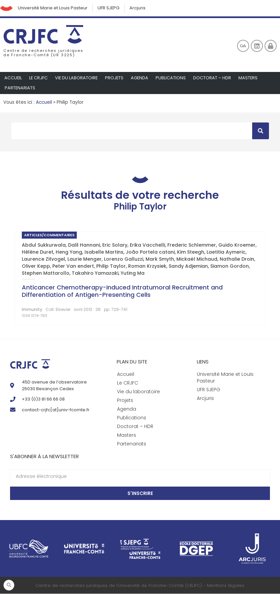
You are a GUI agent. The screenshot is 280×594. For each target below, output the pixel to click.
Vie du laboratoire (77, 78)
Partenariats (20, 88)
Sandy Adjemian (188, 266)
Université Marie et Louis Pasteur (53, 8)
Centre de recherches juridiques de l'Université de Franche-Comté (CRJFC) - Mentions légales (140, 586)
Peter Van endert (73, 266)
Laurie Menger (84, 259)
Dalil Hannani (84, 245)
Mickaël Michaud (196, 259)
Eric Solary (114, 245)
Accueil (13, 78)
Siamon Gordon (229, 266)
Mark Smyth (160, 259)
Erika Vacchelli (147, 245)
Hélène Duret (37, 252)
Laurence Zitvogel (43, 259)
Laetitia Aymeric (226, 252)
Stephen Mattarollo (45, 273)
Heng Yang (69, 252)
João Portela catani (150, 252)
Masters (250, 78)
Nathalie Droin (237, 259)
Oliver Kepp (36, 266)
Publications (173, 78)
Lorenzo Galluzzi (123, 259)
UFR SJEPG (110, 8)
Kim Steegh (190, 252)
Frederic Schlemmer (191, 245)
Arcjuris (139, 8)
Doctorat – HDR (214, 78)
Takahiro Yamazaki (95, 273)
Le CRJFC (39, 78)
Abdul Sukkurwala (44, 245)
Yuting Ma (133, 273)
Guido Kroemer (237, 245)
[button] (8, 585)
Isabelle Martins (104, 252)
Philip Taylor (111, 266)
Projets (115, 78)
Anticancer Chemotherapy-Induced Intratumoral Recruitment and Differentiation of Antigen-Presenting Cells (122, 291)
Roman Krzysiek (147, 266)
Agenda (141, 78)
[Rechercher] (260, 131)
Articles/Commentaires (49, 235)
